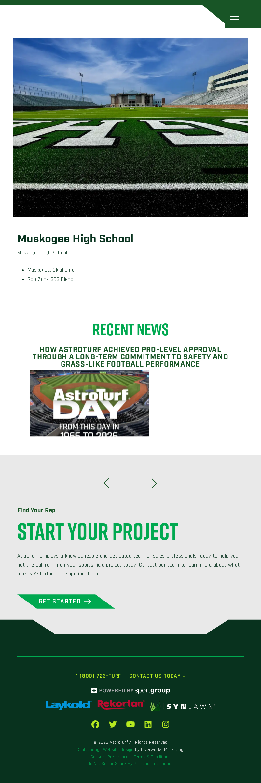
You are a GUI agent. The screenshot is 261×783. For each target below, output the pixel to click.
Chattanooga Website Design (104, 750)
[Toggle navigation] (234, 16)
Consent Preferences (110, 757)
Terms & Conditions (152, 757)
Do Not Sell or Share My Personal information (130, 764)
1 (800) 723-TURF (98, 676)
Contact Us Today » (157, 676)
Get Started (60, 601)
